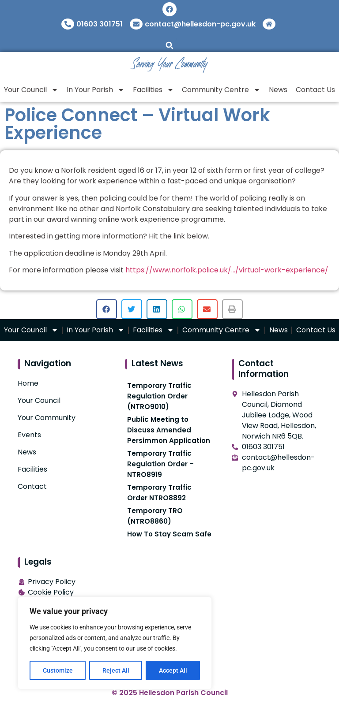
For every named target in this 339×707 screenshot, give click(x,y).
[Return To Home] (270, 24)
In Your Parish (95, 87)
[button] (170, 45)
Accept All (173, 670)
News (278, 87)
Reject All (115, 670)
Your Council (31, 87)
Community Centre (221, 87)
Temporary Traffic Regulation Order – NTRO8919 (160, 464)
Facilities (153, 87)
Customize (58, 670)
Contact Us (315, 330)
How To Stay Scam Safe (169, 534)
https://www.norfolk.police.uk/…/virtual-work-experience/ (226, 270)
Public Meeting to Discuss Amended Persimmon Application (168, 430)
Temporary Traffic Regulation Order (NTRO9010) (159, 396)
